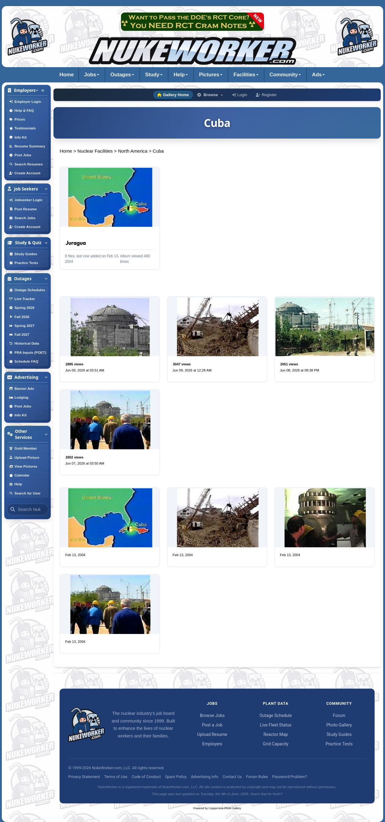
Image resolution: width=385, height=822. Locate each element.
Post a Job (212, 724)
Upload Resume (212, 734)
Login (239, 94)
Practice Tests (339, 743)
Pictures (209, 75)
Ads (317, 75)
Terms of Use (115, 776)
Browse (210, 94)
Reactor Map (275, 734)
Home (67, 75)
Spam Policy (175, 776)
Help (179, 75)
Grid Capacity (275, 743)
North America (132, 151)
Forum (339, 715)
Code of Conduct (146, 776)
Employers (212, 743)
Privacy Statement (84, 776)
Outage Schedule (275, 715)
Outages (120, 75)
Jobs (90, 75)
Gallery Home (173, 94)
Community (284, 75)
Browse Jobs (212, 715)
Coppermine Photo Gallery (225, 808)
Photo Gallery (339, 724)
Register (266, 94)
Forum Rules (257, 776)
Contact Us (232, 776)
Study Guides (339, 734)
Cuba (158, 151)
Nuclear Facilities (95, 151)
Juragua (75, 242)
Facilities (244, 75)
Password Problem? (289, 776)
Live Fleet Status (276, 724)
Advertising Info (204, 776)
